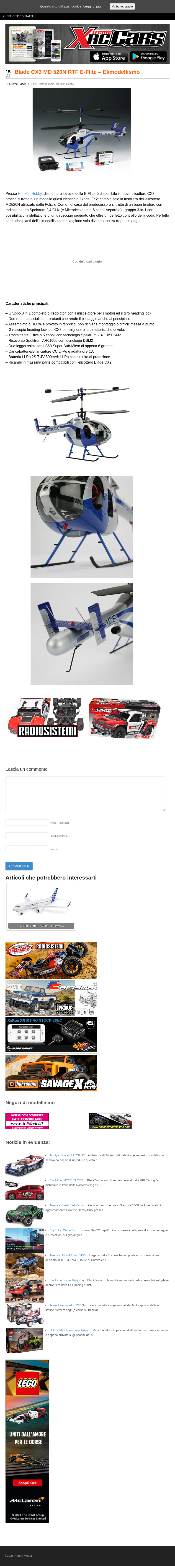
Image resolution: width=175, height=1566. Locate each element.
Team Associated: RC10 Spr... (69, 1305)
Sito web (54, 849)
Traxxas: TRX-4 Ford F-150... (68, 1255)
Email (58, 836)
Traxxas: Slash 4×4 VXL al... (68, 1205)
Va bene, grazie (122, 6)
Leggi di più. (92, 6)
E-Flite (32, 84)
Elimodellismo (46, 84)
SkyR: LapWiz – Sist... (64, 1230)
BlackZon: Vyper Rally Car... (67, 1280)
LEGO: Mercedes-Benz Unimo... (70, 1330)
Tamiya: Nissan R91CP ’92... (68, 1155)
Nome (59, 822)
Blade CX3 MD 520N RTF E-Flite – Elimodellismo (77, 72)
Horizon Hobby (65, 84)
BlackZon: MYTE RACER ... (67, 1180)
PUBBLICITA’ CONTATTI (18, 16)
